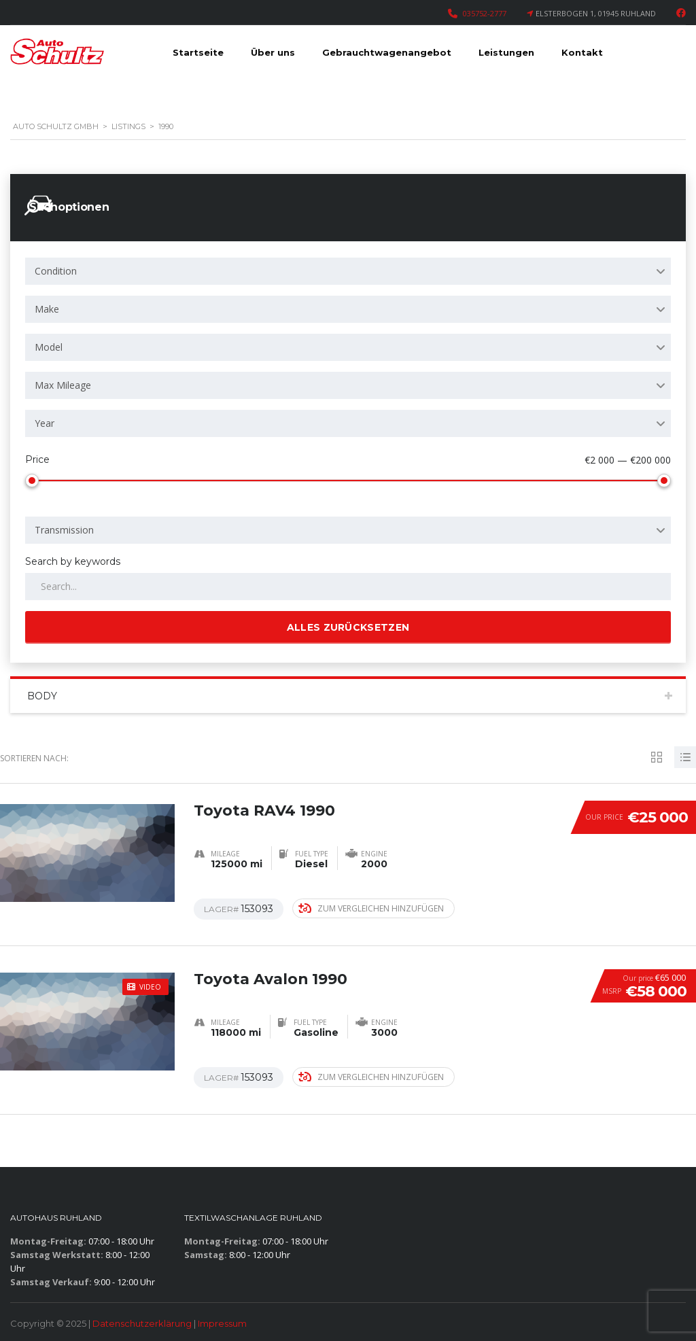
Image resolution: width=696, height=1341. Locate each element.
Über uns (273, 52)
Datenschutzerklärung (142, 1323)
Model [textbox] (49, 347)
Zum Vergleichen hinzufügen (371, 908)
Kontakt (582, 52)
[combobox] (348, 271)
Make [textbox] (47, 308)
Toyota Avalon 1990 (271, 978)
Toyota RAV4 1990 (264, 810)
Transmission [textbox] (64, 529)
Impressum (222, 1323)
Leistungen (506, 52)
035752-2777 (484, 13)
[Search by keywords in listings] (348, 586)
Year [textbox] (44, 423)
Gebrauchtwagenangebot (386, 52)
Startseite (198, 52)
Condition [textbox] (56, 270)
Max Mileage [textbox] (63, 385)
